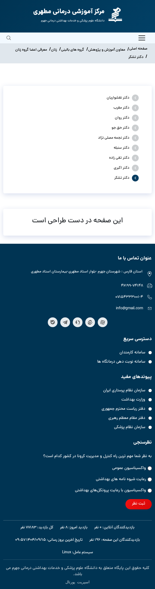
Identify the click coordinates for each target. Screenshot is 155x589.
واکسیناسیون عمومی (132, 468)
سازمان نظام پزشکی (129, 427)
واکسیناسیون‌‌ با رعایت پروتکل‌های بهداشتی (113, 490)
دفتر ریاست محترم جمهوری (123, 409)
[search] (8, 41)
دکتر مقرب (121, 108)
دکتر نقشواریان (118, 98)
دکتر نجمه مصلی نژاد (113, 138)
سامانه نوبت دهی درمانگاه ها (121, 362)
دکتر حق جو (120, 128)
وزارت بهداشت (133, 400)
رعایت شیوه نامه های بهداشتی (124, 479)
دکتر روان (122, 118)
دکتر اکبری (121, 168)
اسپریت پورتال (77, 582)
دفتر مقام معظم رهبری (126, 418)
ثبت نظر (138, 504)
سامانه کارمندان (132, 353)
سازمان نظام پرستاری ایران (124, 391)
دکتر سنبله (121, 148)
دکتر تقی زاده (119, 158)
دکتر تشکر (121, 178)
